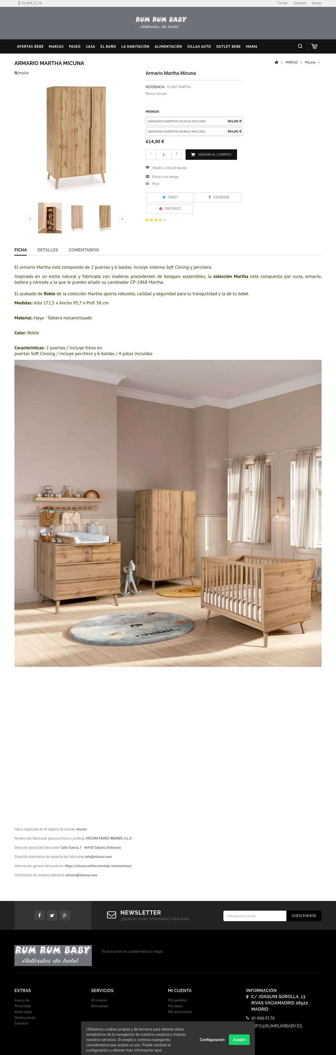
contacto (299, 3)
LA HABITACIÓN (136, 46)
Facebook (218, 197)
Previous (30, 219)
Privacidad (22, 1006)
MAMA (252, 46)
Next (122, 219)
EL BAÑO (108, 46)
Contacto (21, 1023)
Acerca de (22, 1000)
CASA (90, 46)
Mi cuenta (99, 1000)
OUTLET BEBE (228, 46)
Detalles (47, 249)
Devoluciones (24, 1017)
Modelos (153, 111)
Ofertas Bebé (30, 46)
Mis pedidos (177, 1000)
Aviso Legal (23, 1011)
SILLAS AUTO (199, 46)
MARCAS (56, 46)
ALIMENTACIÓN (168, 46)
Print (155, 184)
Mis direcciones (180, 1011)
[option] (194, 121)
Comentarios (84, 249)
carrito (282, 3)
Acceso (317, 3)
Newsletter (99, 1006)
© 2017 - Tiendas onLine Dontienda (168, 1045)
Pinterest (169, 209)
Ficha (20, 249)
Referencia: (155, 87)
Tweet (169, 197)
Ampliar (21, 73)
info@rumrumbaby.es (276, 1026)
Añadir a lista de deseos (169, 168)
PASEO (75, 46)
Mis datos (175, 1006)
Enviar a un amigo (165, 177)
